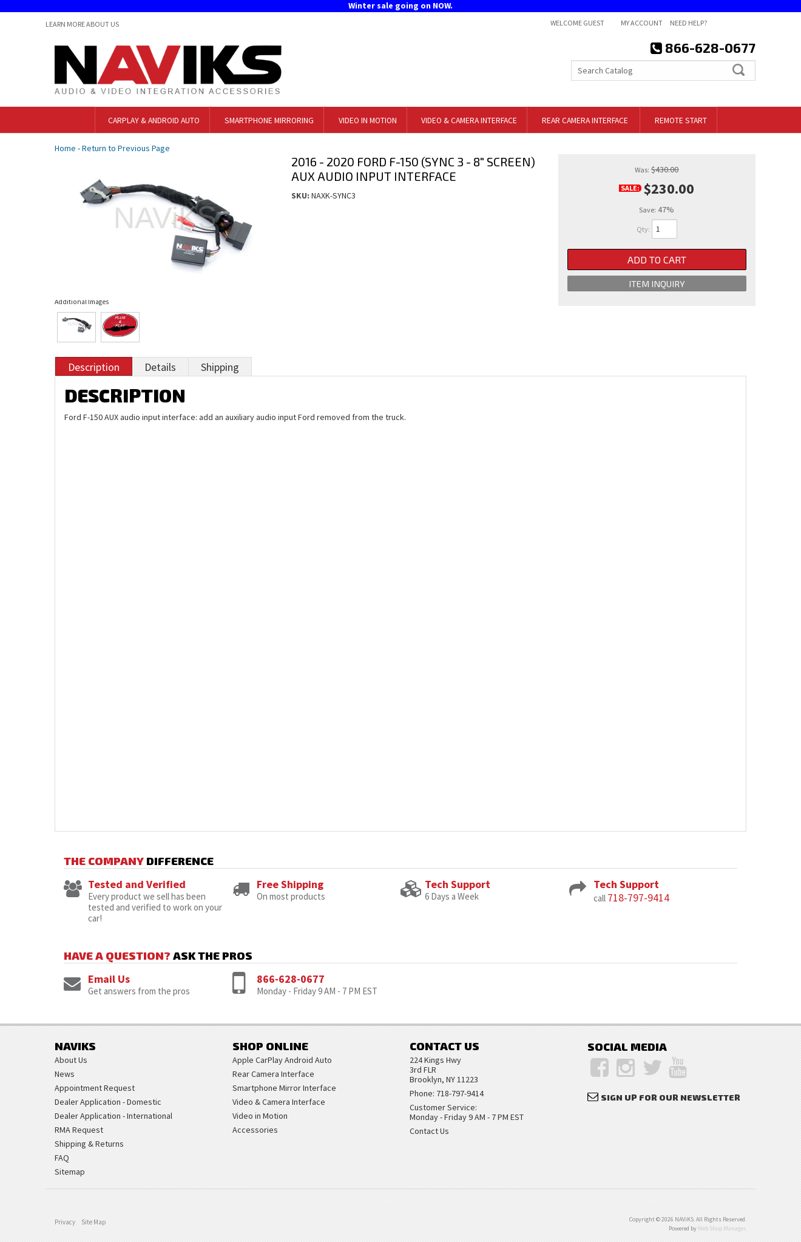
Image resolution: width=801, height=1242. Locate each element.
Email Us (109, 979)
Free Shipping (290, 884)
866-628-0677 (291, 979)
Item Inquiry (656, 285)
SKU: (301, 195)
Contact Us (429, 1130)
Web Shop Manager (721, 1228)
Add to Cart (656, 260)
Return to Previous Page (126, 148)
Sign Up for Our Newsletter (670, 1097)
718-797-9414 (638, 897)
